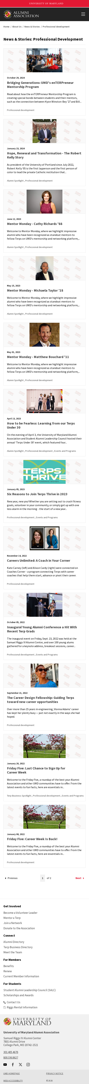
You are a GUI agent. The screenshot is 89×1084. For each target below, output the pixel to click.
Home (6, 26)
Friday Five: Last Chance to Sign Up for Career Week (36, 770)
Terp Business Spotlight (19, 795)
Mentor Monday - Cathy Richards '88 (34, 224)
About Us (16, 26)
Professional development (20, 110)
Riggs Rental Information (20, 1007)
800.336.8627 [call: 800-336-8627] (10, 1057)
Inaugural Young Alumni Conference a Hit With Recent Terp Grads (42, 629)
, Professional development (38, 180)
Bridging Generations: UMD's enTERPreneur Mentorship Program (40, 84)
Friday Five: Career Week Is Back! (32, 839)
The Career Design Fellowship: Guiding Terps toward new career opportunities (40, 699)
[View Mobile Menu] (83, 14)
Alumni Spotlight (15, 180)
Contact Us (11, 1002)
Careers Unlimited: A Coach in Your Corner (38, 560)
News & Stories (32, 26)
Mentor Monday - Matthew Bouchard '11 (38, 357)
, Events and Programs (64, 450)
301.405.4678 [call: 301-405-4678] (10, 1052)
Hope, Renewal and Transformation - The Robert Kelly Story (44, 155)
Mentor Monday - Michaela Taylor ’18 (35, 290)
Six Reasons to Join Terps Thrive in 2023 (37, 494)
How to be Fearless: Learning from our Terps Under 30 (41, 425)
